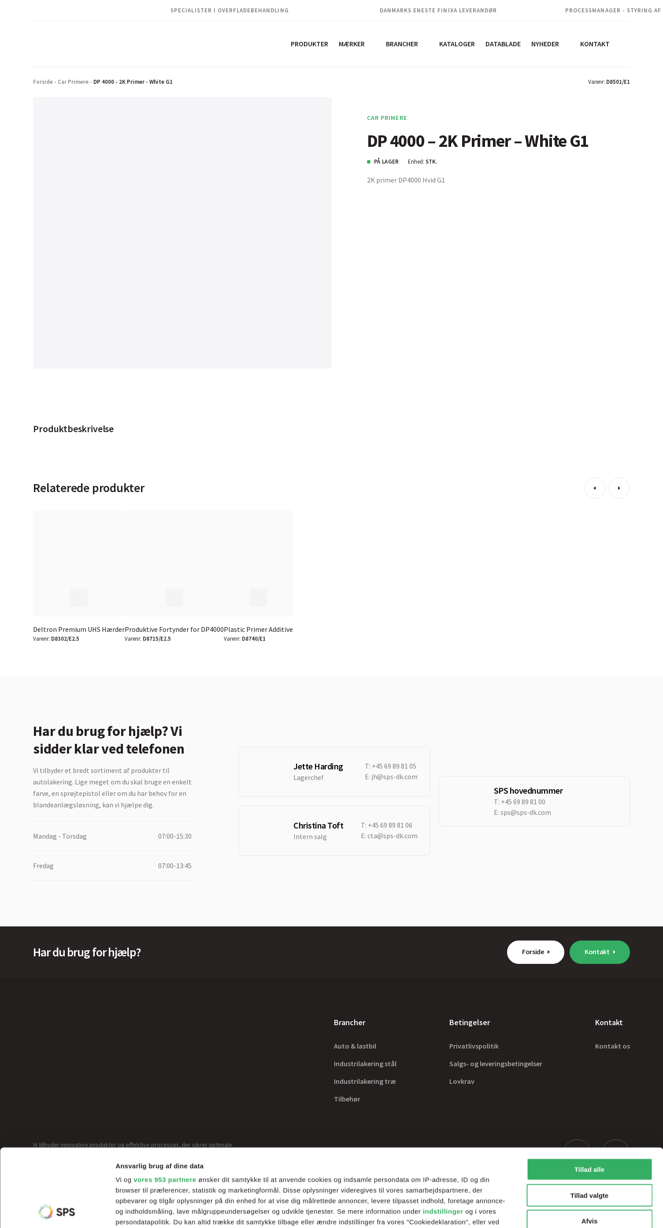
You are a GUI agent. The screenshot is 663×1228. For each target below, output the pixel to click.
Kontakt (595, 43)
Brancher (402, 43)
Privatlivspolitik (474, 1045)
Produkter (309, 43)
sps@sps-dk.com (525, 812)
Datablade (503, 43)
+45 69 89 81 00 (523, 801)
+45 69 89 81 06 (390, 825)
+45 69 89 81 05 (394, 765)
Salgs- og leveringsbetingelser (495, 1063)
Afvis (590, 1143)
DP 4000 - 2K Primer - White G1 (133, 82)
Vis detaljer (458, 1210)
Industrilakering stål (365, 1063)
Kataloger (457, 43)
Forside (43, 82)
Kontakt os (612, 1045)
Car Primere (73, 82)
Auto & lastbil (355, 1045)
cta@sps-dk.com (392, 835)
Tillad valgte (589, 1117)
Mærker (352, 43)
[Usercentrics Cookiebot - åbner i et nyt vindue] (57, 1210)
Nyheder (545, 43)
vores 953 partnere (164, 1102)
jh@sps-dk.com (394, 776)
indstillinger (443, 1134)
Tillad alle (589, 1092)
